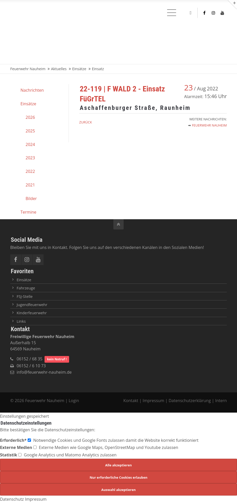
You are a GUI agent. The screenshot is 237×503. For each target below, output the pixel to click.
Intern (221, 400)
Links (21, 321)
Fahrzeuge (26, 287)
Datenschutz (12, 499)
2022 (30, 171)
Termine (28, 212)
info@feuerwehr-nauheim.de (44, 372)
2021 (30, 185)
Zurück (85, 122)
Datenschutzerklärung (190, 400)
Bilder (31, 198)
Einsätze (28, 104)
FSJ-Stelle (25, 296)
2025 (30, 131)
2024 (30, 144)
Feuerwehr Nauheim (209, 125)
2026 (30, 117)
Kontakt (131, 400)
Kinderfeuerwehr (32, 312)
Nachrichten (32, 90)
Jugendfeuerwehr (32, 304)
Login (74, 400)
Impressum (153, 400)
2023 (30, 158)
